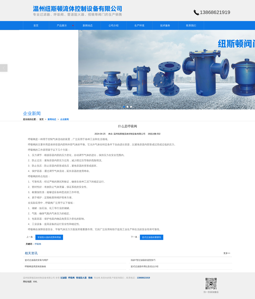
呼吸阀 (38, 244)
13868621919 (143, 278)
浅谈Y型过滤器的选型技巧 (143, 260)
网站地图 (27, 281)
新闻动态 (88, 25)
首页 (35, 25)
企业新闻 (64, 119)
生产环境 (139, 25)
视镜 (90, 278)
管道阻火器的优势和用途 (49, 237)
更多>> (226, 253)
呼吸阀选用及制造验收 (35, 266)
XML (35, 281)
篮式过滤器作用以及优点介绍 (144, 266)
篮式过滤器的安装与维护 (36, 260)
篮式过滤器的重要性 (151, 237)
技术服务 (165, 25)
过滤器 (63, 278)
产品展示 (62, 25)
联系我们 (191, 25)
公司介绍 (113, 25)
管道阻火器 (81, 278)
